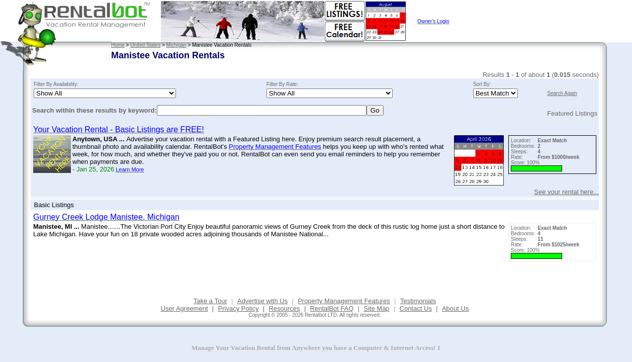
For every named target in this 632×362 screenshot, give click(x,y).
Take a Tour (210, 301)
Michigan (176, 45)
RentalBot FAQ (332, 308)
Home (118, 45)
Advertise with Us (262, 301)
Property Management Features (344, 301)
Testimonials (418, 301)
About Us (455, 308)
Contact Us (416, 308)
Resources (284, 308)
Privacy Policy (238, 308)
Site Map (376, 308)
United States (145, 45)
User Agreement (184, 308)
